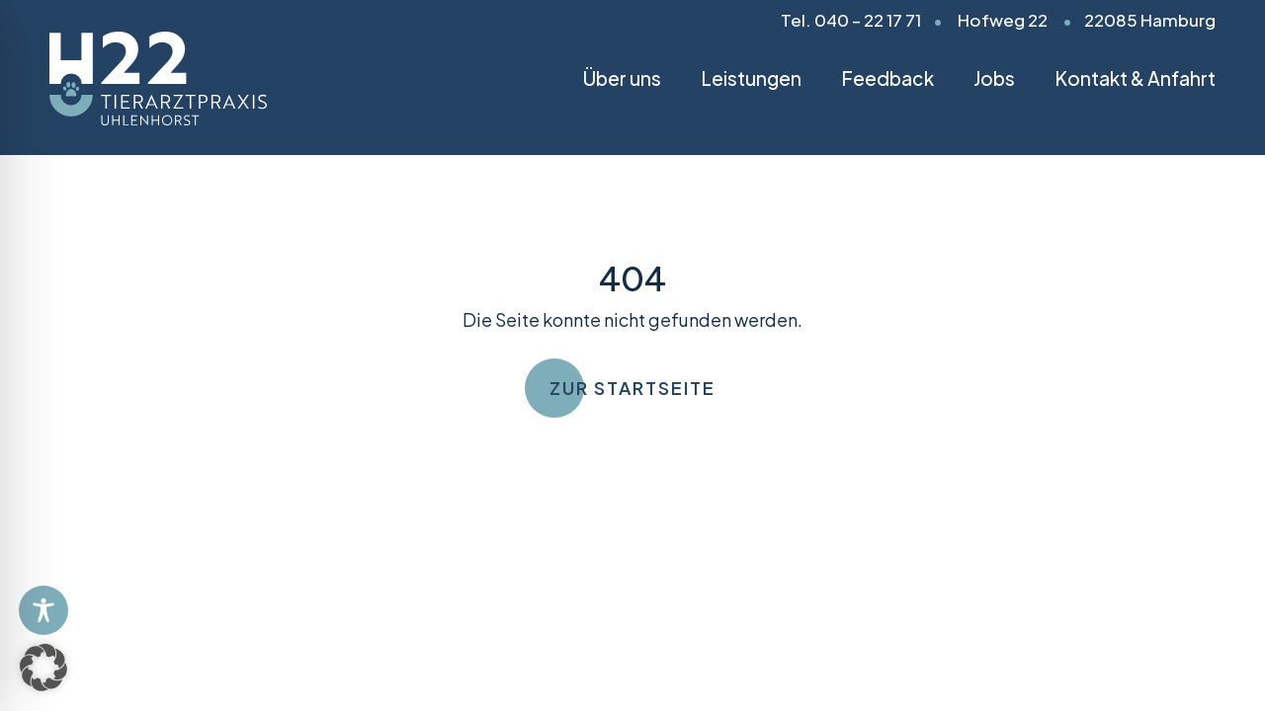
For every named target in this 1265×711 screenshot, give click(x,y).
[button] (43, 667)
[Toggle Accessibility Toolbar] (43, 610)
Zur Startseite (632, 387)
